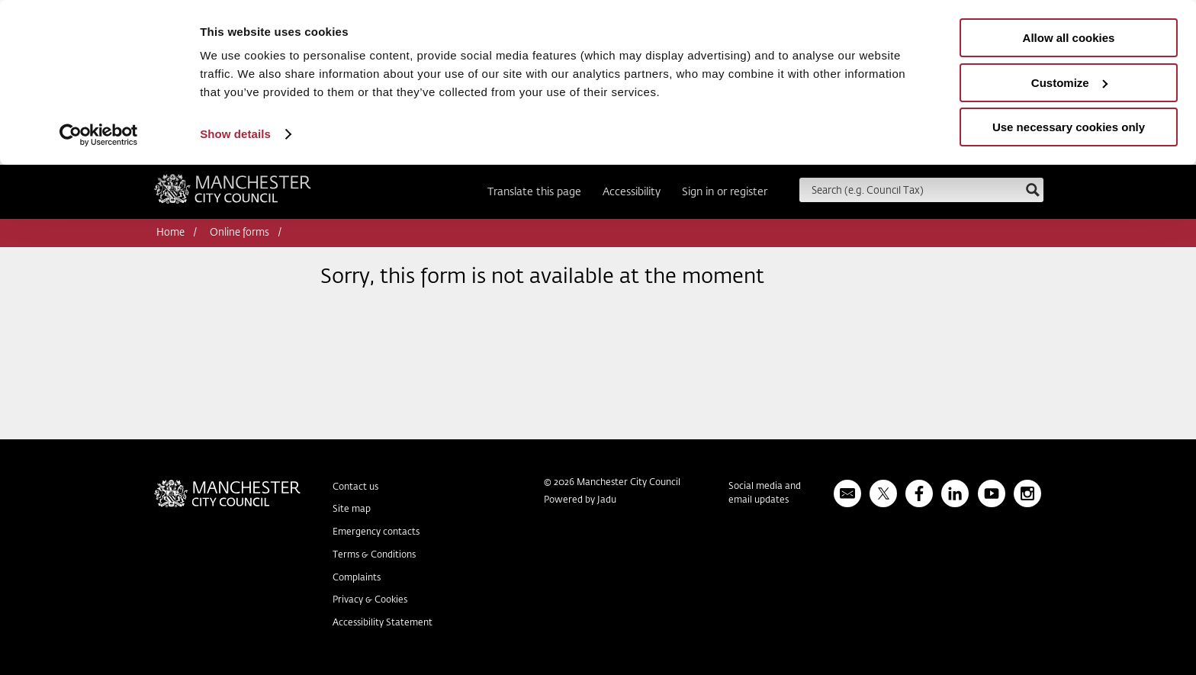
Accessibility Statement (382, 623)
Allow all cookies (1069, 37)
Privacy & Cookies (370, 600)
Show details (235, 133)
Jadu (606, 500)
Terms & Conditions (374, 555)
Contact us (355, 487)
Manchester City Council (233, 193)
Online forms (239, 233)
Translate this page (534, 192)
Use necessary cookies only (1068, 127)
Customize (1069, 82)
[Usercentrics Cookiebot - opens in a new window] (99, 135)
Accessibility (632, 192)
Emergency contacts (376, 532)
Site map (352, 509)
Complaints (357, 578)
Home (170, 233)
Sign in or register (724, 192)
